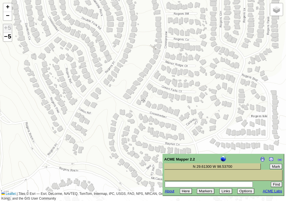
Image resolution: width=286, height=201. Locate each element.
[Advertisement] (30, 161)
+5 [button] (7, 28)
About (169, 191)
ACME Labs (272, 191)
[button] (7, 7)
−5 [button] (7, 37)
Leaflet (8, 194)
